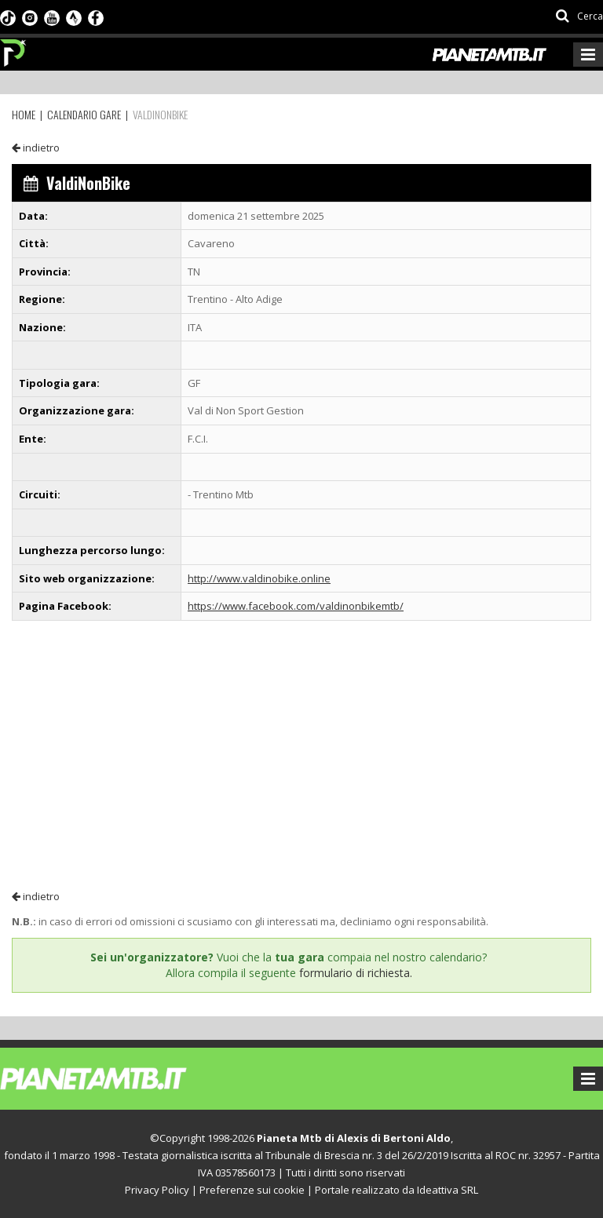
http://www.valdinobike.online (259, 578)
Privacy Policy (157, 1190)
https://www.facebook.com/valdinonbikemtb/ (296, 606)
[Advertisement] (301, 754)
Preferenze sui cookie (252, 1190)
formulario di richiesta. (355, 972)
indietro (36, 147)
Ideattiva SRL (447, 1190)
